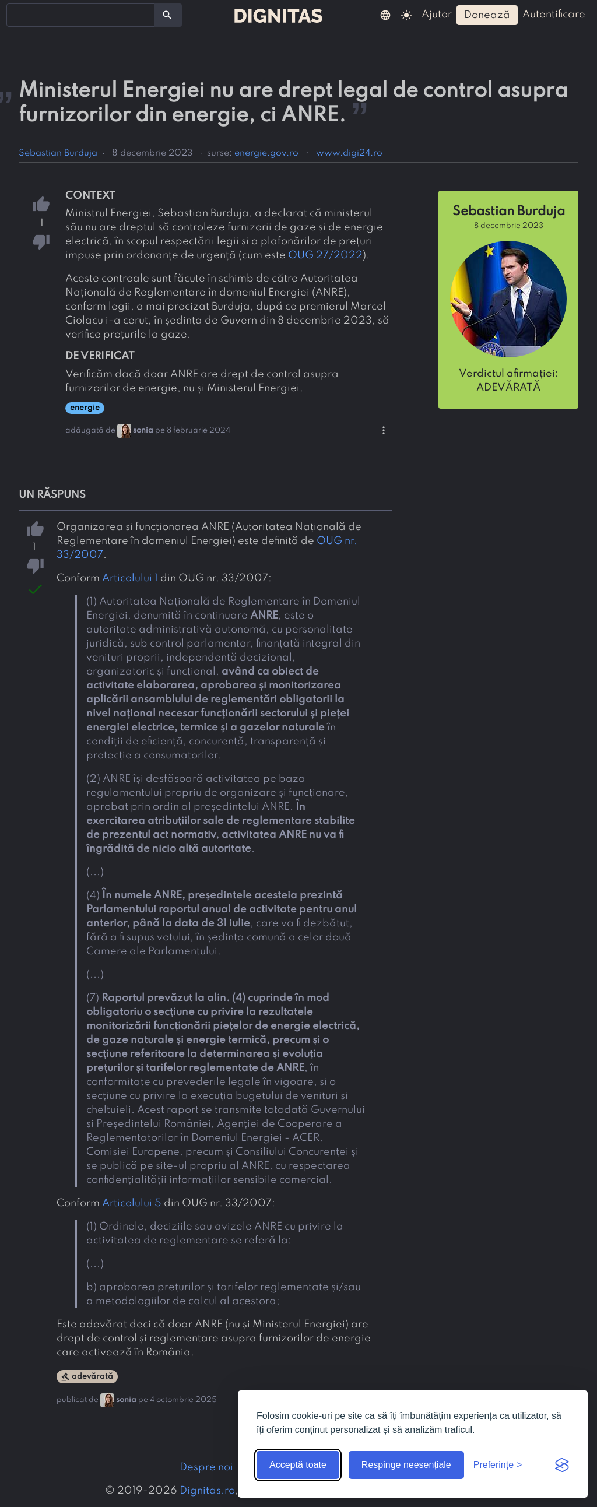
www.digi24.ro (349, 153)
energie (85, 408)
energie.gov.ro (266, 153)
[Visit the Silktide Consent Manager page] (562, 1465)
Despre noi (206, 1467)
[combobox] (80, 15)
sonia (143, 430)
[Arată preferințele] (497, 1465)
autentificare (553, 14)
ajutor (437, 14)
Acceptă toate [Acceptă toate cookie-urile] (297, 1465)
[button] (385, 14)
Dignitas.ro (207, 1490)
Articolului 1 (130, 578)
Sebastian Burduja (58, 153)
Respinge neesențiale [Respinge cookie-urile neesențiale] (406, 1465)
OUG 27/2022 (325, 255)
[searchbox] (17, 15)
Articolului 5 (131, 1203)
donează (487, 15)
